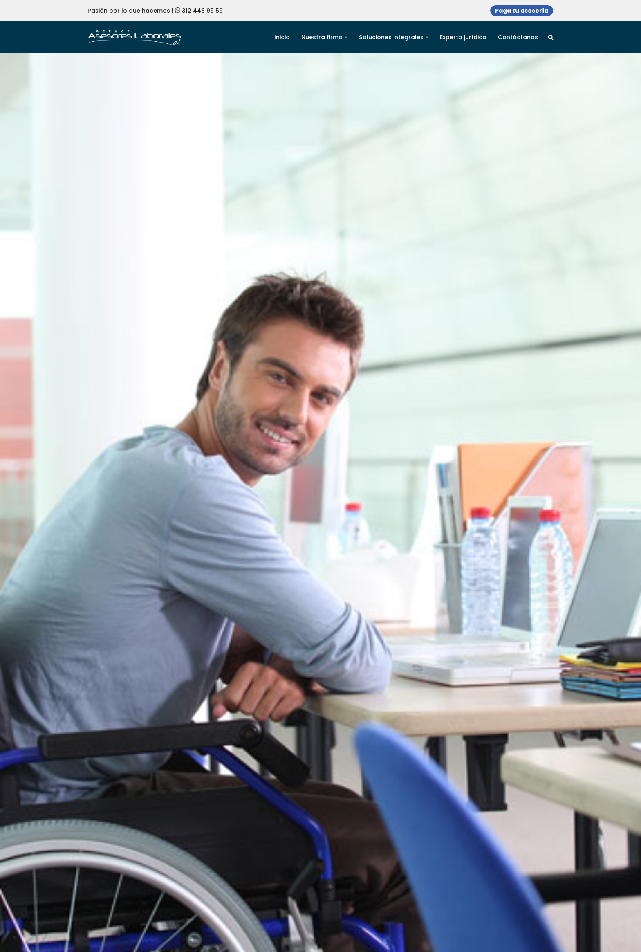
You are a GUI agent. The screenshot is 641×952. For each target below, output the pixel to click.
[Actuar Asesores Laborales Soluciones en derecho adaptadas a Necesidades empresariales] (134, 37)
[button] (346, 37)
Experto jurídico (463, 37)
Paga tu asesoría (521, 11)
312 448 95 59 (202, 11)
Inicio (282, 37)
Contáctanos (518, 37)
